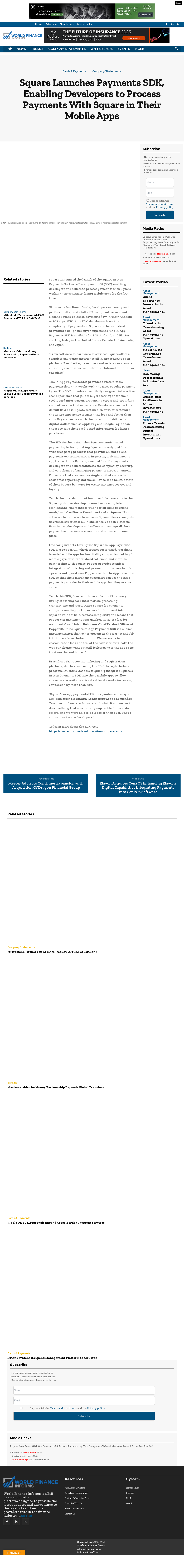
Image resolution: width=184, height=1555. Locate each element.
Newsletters (67, 24)
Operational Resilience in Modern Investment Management (151, 366)
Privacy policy (165, 207)
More (139, 49)
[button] (176, 49)
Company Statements (67, 49)
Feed (128, 1494)
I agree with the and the (160, 204)
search (129, 1499)
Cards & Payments (74, 71)
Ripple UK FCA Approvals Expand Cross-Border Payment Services (23, 393)
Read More (27, 1511)
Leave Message (153, 261)
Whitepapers (102, 49)
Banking (7, 348)
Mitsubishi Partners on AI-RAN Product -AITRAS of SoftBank (23, 317)
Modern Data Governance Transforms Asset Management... (153, 334)
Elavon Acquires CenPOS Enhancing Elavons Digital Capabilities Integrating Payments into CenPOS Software (138, 787)
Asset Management (153, 291)
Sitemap (130, 1488)
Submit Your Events (74, 1504)
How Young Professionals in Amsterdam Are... (153, 350)
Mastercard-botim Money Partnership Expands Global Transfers (21, 354)
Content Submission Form (77, 1494)
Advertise (51, 24)
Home (38, 24)
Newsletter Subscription (76, 1488)
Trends (37, 49)
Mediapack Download (75, 1483)
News (21, 49)
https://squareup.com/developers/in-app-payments (85, 731)
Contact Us (70, 1509)
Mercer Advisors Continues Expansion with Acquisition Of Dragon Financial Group (46, 785)
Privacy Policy (132, 1483)
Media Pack (163, 253)
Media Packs (84, 24)
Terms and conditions (159, 204)
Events (124, 49)
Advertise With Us (73, 1499)
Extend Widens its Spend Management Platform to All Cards (46, 1354)
